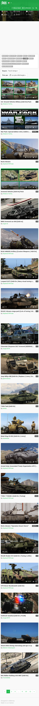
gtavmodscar (7, 378)
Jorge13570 (6, 348)
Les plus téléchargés (14, 75)
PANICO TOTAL (7, 104)
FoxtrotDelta (6, 677)
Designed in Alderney (8, 701)
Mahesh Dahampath (9, 648)
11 (30, 691)
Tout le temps (10, 71)
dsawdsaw (6, 438)
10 (26, 691)
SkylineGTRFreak (8, 164)
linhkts (5, 408)
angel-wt (5, 223)
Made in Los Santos (7, 703)
